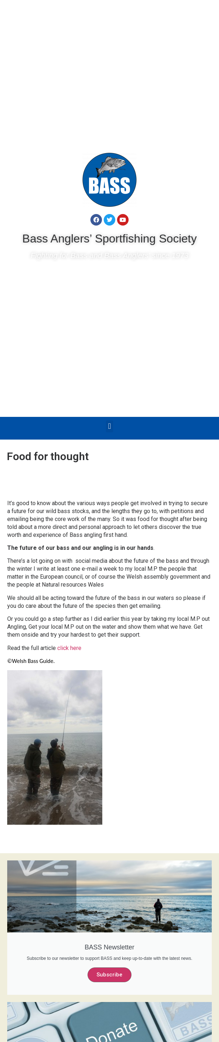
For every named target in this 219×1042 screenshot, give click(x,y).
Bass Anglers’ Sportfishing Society (109, 238)
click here (72, 648)
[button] (109, 426)
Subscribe (109, 974)
